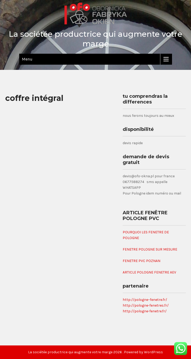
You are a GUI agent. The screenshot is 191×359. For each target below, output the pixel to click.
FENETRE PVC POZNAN (141, 261)
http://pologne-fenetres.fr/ (146, 305)
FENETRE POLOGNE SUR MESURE (150, 249)
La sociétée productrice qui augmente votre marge (95, 38)
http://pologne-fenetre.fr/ (145, 311)
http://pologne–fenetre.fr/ (145, 299)
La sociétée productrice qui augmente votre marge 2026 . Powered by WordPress (95, 352)
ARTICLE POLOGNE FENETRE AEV (149, 272)
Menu (27, 59)
